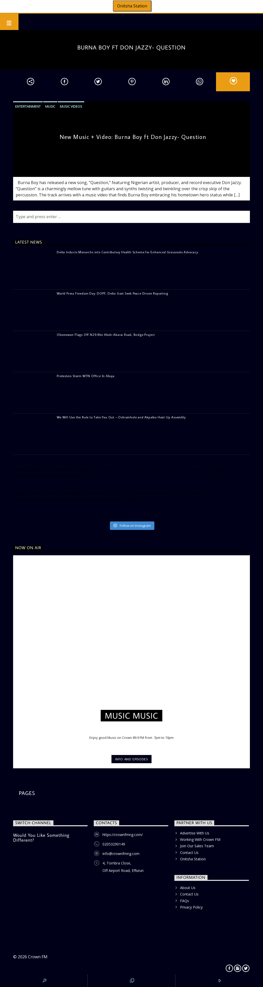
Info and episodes (131, 759)
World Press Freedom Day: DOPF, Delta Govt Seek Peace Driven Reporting (112, 293)
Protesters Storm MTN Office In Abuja (86, 376)
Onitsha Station (132, 6)
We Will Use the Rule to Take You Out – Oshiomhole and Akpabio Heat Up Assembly (121, 417)
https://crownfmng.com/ (122, 834)
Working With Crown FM (200, 839)
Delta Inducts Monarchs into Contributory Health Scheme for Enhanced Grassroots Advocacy (127, 252)
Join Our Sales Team (197, 845)
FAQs (184, 900)
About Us (187, 887)
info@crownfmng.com (120, 853)
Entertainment (28, 106)
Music (50, 106)
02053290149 (113, 844)
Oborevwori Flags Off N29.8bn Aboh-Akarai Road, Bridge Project (106, 335)
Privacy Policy (191, 907)
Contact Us (189, 852)
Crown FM (38, 957)
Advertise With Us (194, 833)
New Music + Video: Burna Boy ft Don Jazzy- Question (133, 136)
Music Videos (71, 106)
